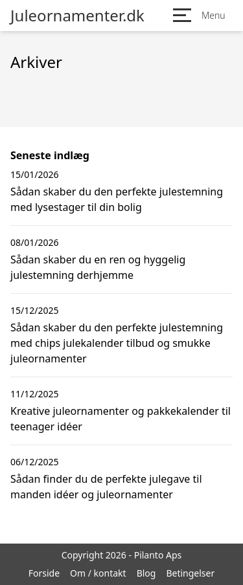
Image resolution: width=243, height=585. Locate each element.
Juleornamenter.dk (77, 15)
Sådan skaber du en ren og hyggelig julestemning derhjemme (97, 267)
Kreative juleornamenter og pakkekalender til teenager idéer (120, 419)
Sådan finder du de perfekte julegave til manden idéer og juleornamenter (106, 487)
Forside (44, 573)
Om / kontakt (98, 573)
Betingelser (190, 573)
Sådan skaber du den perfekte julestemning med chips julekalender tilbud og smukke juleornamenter (116, 343)
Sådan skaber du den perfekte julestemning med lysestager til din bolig (116, 199)
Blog (146, 573)
